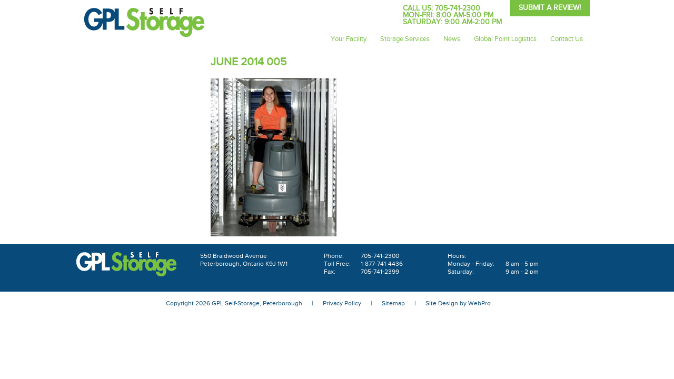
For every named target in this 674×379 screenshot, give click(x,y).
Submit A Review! (550, 8)
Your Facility (348, 39)
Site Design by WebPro (458, 303)
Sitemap (393, 303)
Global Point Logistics (505, 39)
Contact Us (566, 39)
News (451, 39)
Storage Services (405, 39)
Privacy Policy (342, 303)
